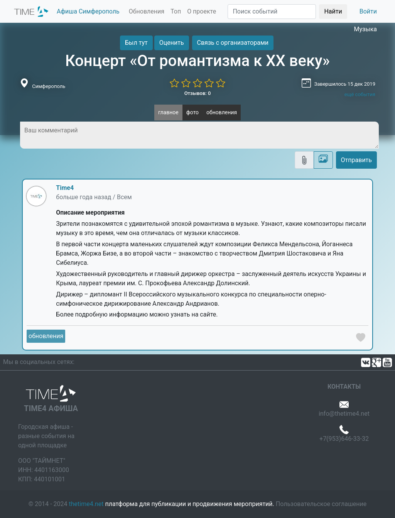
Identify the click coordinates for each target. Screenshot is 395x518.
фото (192, 112)
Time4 (65, 187)
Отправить (356, 160)
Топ (175, 11)
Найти (333, 11)
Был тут (136, 42)
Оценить (171, 42)
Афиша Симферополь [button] (88, 11)
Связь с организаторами (232, 42)
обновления (221, 112)
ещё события (359, 94)
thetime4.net (86, 504)
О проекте (201, 11)
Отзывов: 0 (197, 93)
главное (168, 112)
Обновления (146, 11)
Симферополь (48, 86)
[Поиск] (272, 11)
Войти (368, 11)
